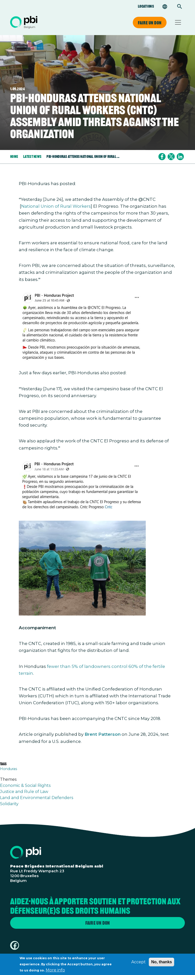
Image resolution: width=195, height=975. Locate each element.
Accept (138, 963)
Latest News (32, 156)
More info (55, 971)
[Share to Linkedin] (180, 156)
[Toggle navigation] (178, 22)
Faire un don (149, 23)
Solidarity (9, 803)
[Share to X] (171, 156)
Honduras (8, 769)
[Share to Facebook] (162, 156)
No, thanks (161, 964)
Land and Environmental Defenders (36, 797)
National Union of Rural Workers (56, 206)
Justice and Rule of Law (24, 791)
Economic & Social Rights (25, 785)
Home (14, 156)
